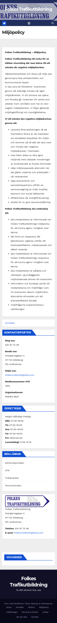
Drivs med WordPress (14, 604)
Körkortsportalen (14, 463)
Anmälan (10, 323)
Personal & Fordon (30, 612)
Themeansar (46, 604)
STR (7, 470)
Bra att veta (21, 617)
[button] (52, 23)
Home (8, 607)
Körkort (31, 607)
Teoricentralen (13, 485)
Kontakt (34, 617)
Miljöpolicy (44, 607)
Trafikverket (11, 478)
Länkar (46, 612)
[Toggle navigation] (29, 23)
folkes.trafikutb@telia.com (19, 375)
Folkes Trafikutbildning (28, 9)
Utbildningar (11, 612)
